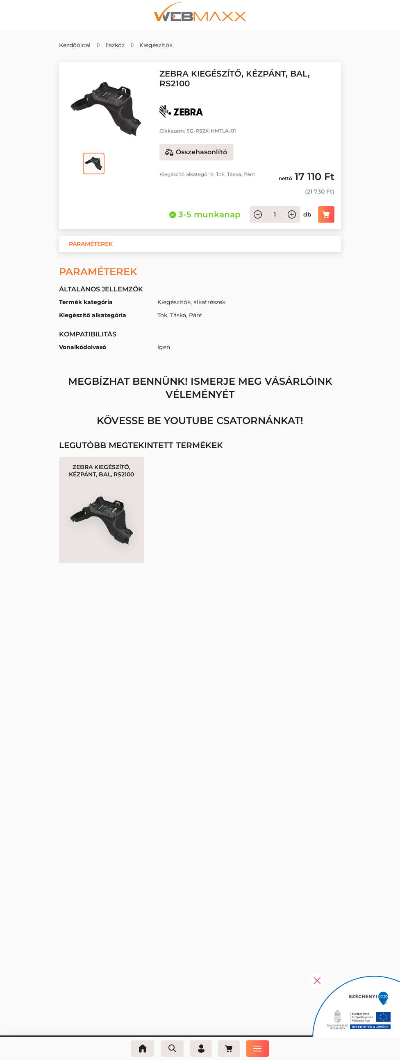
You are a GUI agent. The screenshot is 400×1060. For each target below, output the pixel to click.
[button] (91, 244)
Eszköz (115, 45)
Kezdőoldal (75, 45)
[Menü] (259, 1048)
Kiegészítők (156, 45)
